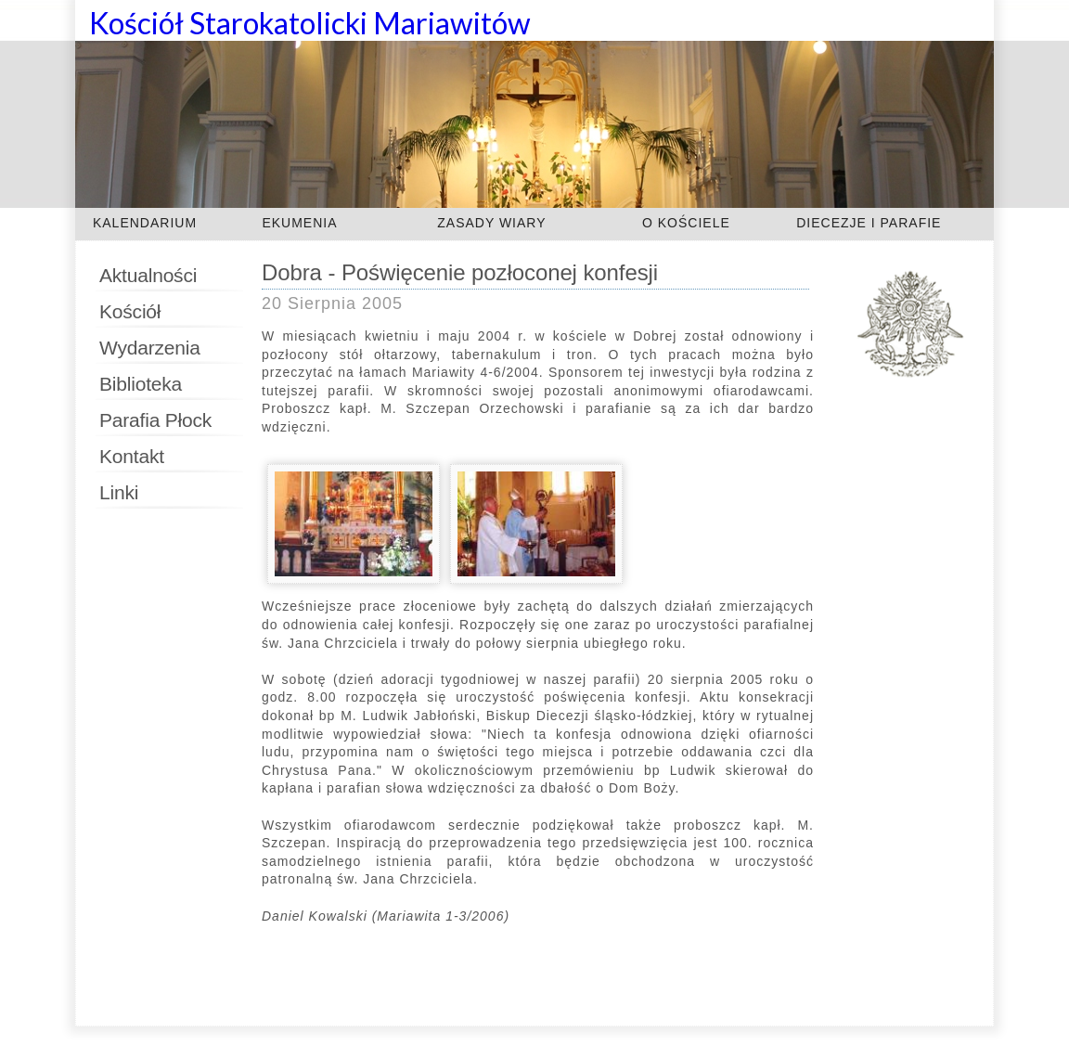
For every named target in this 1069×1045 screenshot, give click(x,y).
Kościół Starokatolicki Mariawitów (310, 23)
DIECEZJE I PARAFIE (868, 222)
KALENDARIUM (145, 222)
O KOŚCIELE (686, 222)
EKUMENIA (299, 222)
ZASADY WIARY (491, 222)
